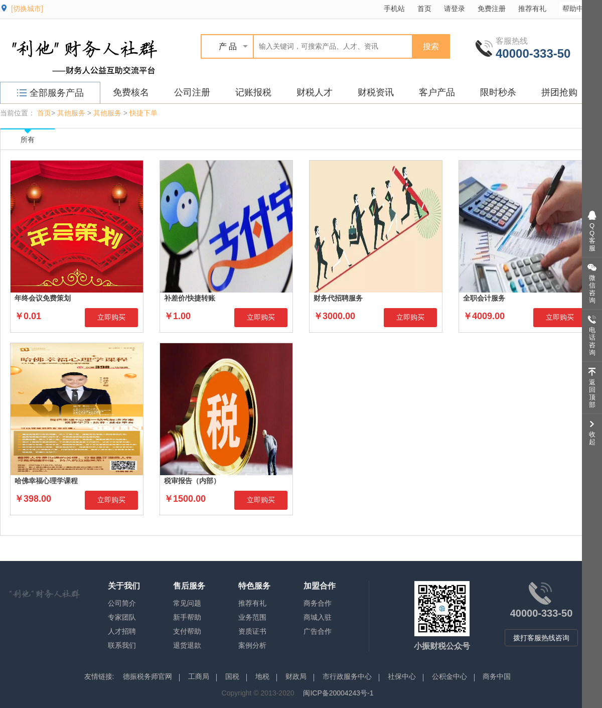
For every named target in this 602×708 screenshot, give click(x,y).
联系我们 (122, 645)
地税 (262, 676)
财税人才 (314, 92)
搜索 (431, 46)
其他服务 (71, 113)
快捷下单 (143, 113)
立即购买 (111, 317)
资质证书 (252, 631)
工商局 (198, 676)
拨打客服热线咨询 (541, 638)
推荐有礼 (532, 9)
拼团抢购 (559, 92)
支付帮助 (187, 631)
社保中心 (402, 676)
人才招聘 (122, 631)
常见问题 (187, 603)
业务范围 (252, 617)
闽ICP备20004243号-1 (338, 693)
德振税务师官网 (147, 676)
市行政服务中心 (347, 676)
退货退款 (187, 645)
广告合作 (318, 631)
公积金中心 (449, 676)
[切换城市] (27, 9)
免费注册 (492, 9)
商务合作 (318, 603)
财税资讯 (376, 92)
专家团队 (122, 617)
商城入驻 (318, 617)
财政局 (296, 676)
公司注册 (192, 92)
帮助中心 (581, 8)
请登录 (454, 9)
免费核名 (131, 92)
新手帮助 (187, 617)
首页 (424, 9)
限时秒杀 (498, 92)
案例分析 (252, 645)
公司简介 (122, 603)
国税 (232, 676)
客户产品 (437, 92)
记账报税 (253, 92)
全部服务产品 (50, 93)
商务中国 (497, 676)
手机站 (394, 9)
